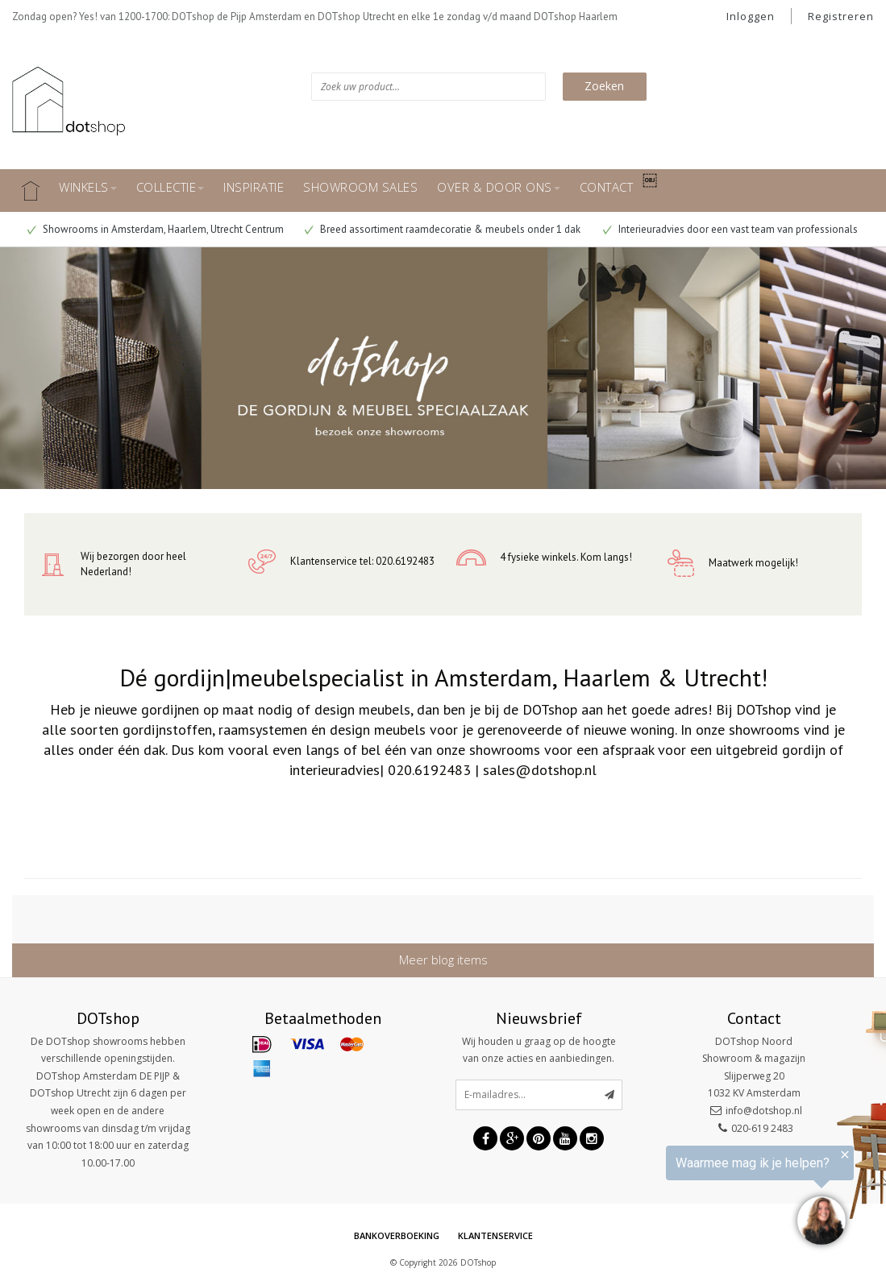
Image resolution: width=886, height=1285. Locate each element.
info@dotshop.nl (764, 1110)
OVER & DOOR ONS (498, 187)
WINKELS (88, 187)
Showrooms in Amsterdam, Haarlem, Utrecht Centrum (155, 229)
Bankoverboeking (396, 1235)
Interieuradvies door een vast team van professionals (730, 229)
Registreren (841, 16)
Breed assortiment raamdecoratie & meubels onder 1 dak (442, 229)
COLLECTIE (170, 187)
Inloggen (750, 16)
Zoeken (604, 85)
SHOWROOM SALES (360, 187)
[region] (688, 1198)
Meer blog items (443, 959)
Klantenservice (495, 1235)
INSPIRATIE (253, 187)
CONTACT (607, 187)
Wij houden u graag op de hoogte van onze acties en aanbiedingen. (539, 1050)
